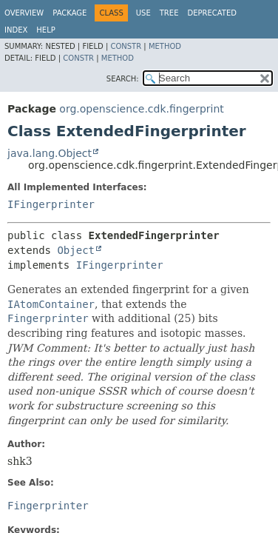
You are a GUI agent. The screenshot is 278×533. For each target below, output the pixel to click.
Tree (169, 13)
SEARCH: (122, 79)
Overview (24, 13)
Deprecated (212, 13)
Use (143, 13)
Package (69, 13)
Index (15, 30)
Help (45, 30)
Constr (125, 46)
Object (76, 250)
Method (165, 46)
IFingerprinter (51, 204)
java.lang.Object (49, 153)
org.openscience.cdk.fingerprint (141, 109)
